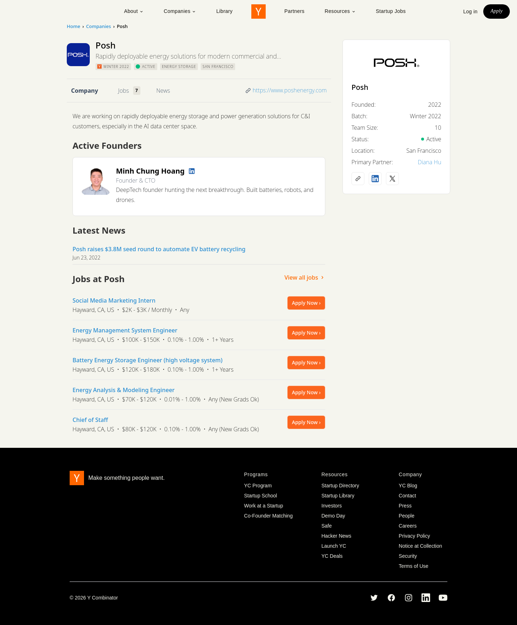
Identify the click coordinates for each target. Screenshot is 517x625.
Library (224, 11)
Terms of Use (413, 566)
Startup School (260, 495)
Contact (407, 495)
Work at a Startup (263, 506)
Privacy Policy (414, 536)
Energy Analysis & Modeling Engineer (123, 390)
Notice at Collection (420, 546)
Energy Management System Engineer (125, 330)
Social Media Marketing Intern (114, 300)
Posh (359, 87)
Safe (326, 526)
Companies (180, 11)
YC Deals (332, 556)
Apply (496, 11)
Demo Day (333, 516)
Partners (294, 11)
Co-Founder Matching (268, 516)
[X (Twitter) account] (392, 178)
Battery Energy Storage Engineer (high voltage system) (148, 360)
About (134, 11)
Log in (470, 11)
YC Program (258, 485)
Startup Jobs (391, 11)
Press (405, 506)
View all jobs (304, 277)
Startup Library (337, 495)
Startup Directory (340, 485)
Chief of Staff (90, 420)
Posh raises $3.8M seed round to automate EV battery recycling (159, 249)
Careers (408, 526)
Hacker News (336, 536)
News (163, 91)
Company (84, 91)
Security (408, 556)
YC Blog (408, 485)
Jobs (123, 91)
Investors (331, 506)
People (407, 516)
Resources (340, 11)
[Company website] (357, 178)
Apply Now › (306, 302)
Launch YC (333, 546)
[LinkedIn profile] (191, 171)
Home (73, 26)
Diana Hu (429, 162)
